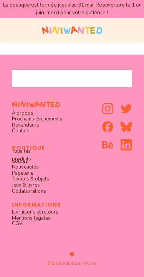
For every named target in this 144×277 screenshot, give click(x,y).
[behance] (107, 145)
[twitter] (126, 109)
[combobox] (72, 78)
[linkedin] (126, 145)
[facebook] (107, 127)
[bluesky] (126, 127)
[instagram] (107, 109)
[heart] (72, 254)
